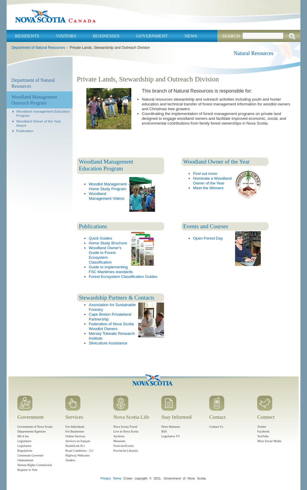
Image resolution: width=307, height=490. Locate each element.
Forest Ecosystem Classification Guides (123, 276)
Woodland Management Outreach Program (34, 99)
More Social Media (269, 441)
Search (231, 36)
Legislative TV (170, 436)
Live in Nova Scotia (125, 431)
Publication (24, 131)
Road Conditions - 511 (79, 450)
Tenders (70, 460)
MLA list (23, 436)
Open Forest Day (208, 238)
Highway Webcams (77, 455)
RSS (164, 431)
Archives (119, 436)
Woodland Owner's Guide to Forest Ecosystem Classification (105, 255)
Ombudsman (25, 460)
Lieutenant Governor (30, 455)
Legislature (24, 441)
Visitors (66, 36)
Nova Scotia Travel (125, 426)
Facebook (263, 431)
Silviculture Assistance (108, 343)
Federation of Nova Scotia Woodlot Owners (111, 326)
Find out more (205, 173)
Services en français (77, 441)
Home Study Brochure (108, 243)
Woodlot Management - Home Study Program (109, 186)
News (190, 36)
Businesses (106, 36)
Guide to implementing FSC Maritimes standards (111, 269)
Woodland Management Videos (106, 196)
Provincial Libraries (125, 450)
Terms (117, 478)
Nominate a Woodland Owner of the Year (212, 180)
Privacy (105, 478)
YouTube (263, 436)
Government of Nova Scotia (34, 426)
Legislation (24, 445)
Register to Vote (27, 469)
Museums (119, 441)
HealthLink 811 (75, 445)
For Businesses (74, 431)
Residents (27, 36)
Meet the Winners (208, 188)
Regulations (24, 450)
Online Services (75, 436)
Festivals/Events (123, 445)
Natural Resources (253, 53)
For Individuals (75, 426)
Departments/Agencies (31, 431)
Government (152, 36)
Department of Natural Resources (38, 48)
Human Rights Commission (34, 465)
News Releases (170, 426)
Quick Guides (100, 238)
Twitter (261, 426)
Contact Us (216, 426)
